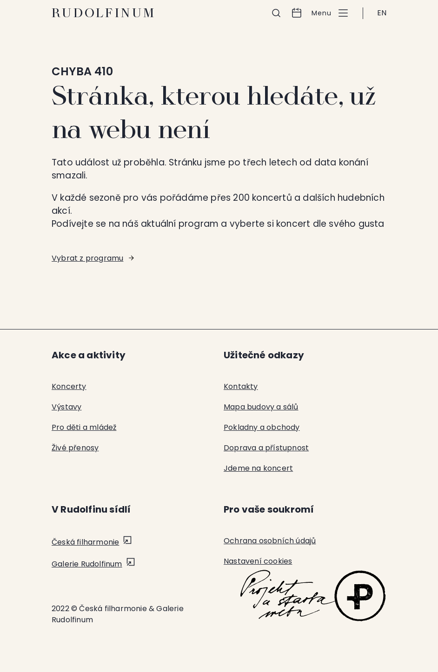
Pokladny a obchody (262, 427)
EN (381, 12)
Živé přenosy (75, 447)
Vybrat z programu (87, 258)
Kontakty (241, 386)
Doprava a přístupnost (266, 447)
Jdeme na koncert (258, 468)
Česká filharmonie (85, 542)
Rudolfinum (104, 13)
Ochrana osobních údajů (270, 540)
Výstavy (66, 407)
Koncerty (69, 386)
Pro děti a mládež (84, 427)
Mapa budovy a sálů (261, 407)
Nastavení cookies (258, 561)
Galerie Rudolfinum (87, 564)
